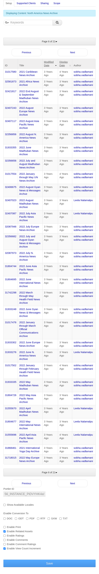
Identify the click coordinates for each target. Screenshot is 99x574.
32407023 (10, 200)
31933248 (10, 309)
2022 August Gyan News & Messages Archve (29, 190)
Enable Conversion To (15, 513)
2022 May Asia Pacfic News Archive (27, 398)
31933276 (10, 352)
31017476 (10, 322)
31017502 (10, 365)
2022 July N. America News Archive (27, 256)
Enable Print (12, 527)
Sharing (44, 3)
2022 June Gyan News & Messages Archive (29, 312)
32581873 (10, 81)
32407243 (10, 107)
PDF (30, 518)
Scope (56, 3)
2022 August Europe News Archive (27, 111)
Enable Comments (15, 539)
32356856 (10, 134)
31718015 (10, 457)
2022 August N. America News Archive (28, 138)
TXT (63, 518)
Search (57, 22)
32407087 (10, 213)
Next (72, 52)
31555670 (10, 408)
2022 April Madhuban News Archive (29, 412)
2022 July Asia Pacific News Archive (27, 217)
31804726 (10, 395)
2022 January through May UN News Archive (28, 177)
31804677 (10, 421)
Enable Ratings (13, 535)
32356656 (10, 160)
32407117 (10, 121)
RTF (41, 518)
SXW (52, 518)
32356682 (10, 236)
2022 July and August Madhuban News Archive (29, 164)
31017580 (10, 71)
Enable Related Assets (18, 531)
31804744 (10, 266)
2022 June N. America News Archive (27, 355)
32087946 (10, 226)
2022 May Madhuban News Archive (29, 385)
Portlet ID (8, 488)
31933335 (10, 381)
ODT (19, 518)
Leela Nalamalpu (83, 200)
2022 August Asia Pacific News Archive (29, 124)
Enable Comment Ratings (19, 544)
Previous (26, 52)
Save (49, 563)
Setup (9, 3)
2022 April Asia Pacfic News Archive (27, 438)
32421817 (10, 91)
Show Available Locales (18, 504)
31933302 (10, 342)
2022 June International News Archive (29, 283)
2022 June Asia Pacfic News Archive (28, 269)
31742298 (10, 292)
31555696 (10, 434)
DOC (7, 518)
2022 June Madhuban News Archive (29, 151)
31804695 (10, 279)
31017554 (10, 173)
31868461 (10, 447)
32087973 (10, 252)
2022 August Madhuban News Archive (29, 203)
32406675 (10, 187)
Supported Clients (26, 3)
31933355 (10, 147)
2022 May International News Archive (29, 425)
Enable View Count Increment (22, 548)
